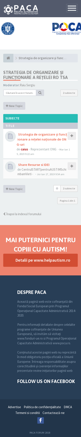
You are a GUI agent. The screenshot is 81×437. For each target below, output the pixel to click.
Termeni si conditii (27, 413)
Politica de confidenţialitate (42, 407)
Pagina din (67, 200)
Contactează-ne (54, 413)
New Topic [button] (14, 106)
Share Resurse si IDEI (33, 164)
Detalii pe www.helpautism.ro (42, 260)
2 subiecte (69, 92)
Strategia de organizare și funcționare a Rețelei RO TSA (35, 75)
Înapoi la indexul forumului (22, 214)
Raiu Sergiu (27, 85)
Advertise (14, 407)
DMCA (68, 407)
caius (24, 149)
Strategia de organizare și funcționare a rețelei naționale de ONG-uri (42, 139)
